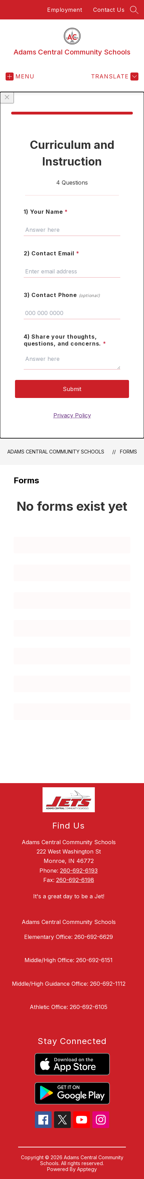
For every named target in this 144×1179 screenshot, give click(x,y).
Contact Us (108, 9)
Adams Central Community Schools (55, 452)
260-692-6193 (79, 870)
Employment (64, 9)
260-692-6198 (75, 879)
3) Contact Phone (62, 294)
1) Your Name (46, 211)
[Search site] (134, 10)
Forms (128, 452)
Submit (72, 388)
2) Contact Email (51, 253)
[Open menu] (20, 76)
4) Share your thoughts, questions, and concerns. (65, 340)
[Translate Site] (113, 76)
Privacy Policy (72, 415)
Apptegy (87, 1169)
